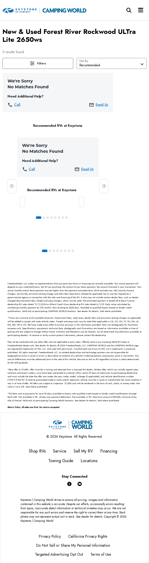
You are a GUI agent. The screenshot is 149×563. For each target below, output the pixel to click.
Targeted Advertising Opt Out (59, 554)
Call (14, 104)
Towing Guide (60, 461)
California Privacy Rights (87, 536)
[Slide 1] (44, 217)
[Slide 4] (55, 217)
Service (59, 451)
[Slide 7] (66, 217)
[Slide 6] (63, 217)
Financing (108, 451)
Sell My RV (83, 451)
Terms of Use (100, 554)
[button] (38, 63)
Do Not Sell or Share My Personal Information (73, 545)
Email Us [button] (98, 104)
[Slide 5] (59, 217)
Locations (89, 461)
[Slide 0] (38, 217)
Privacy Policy (50, 536)
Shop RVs (37, 451)
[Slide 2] (47, 217)
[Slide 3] (51, 217)
